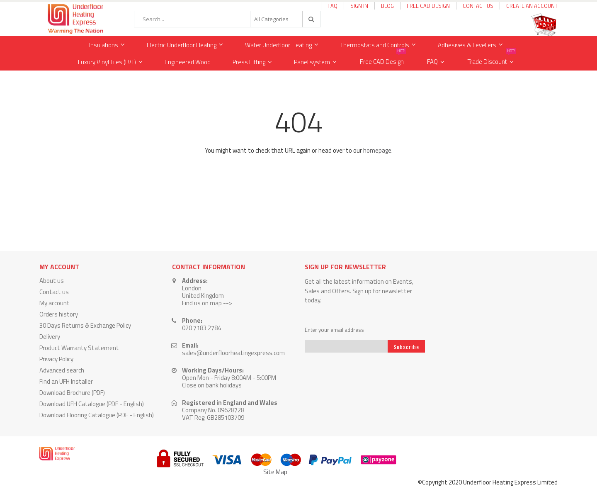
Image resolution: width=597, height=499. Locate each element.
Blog (387, 6)
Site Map (275, 472)
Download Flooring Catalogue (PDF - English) (96, 415)
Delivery (49, 336)
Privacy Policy (56, 359)
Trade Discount (492, 60)
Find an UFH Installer (66, 381)
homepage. (378, 150)
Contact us (54, 292)
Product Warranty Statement (79, 348)
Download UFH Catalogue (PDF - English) (91, 404)
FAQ (332, 6)
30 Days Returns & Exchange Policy (85, 325)
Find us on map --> (207, 303)
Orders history (58, 314)
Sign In (359, 6)
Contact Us (478, 6)
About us (51, 280)
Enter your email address (334, 330)
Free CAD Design (428, 6)
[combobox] (227, 19)
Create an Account (532, 6)
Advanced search (61, 370)
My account (54, 303)
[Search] (311, 19)
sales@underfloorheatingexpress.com (233, 353)
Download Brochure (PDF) (72, 392)
